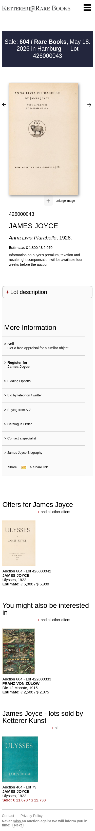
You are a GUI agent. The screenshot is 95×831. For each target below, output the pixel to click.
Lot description (28, 292)
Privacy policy (32, 816)
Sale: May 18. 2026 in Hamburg (47, 45)
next (18, 825)
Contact (8, 816)
